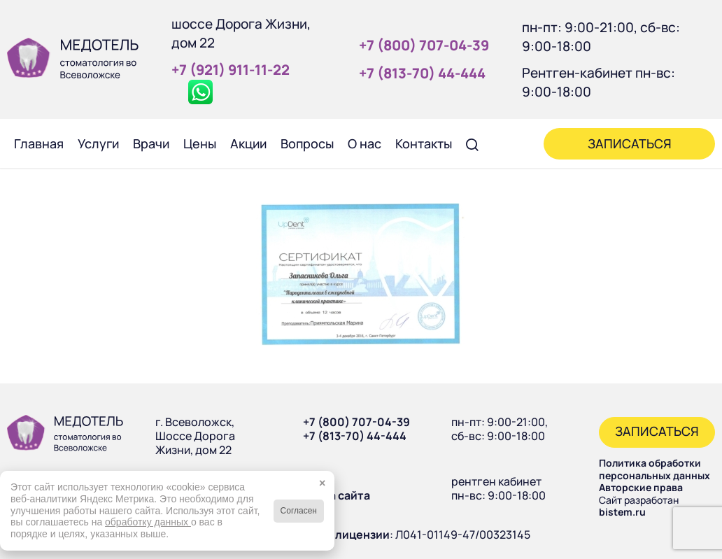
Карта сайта (336, 495)
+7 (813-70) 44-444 (354, 436)
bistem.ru (622, 511)
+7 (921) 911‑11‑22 (230, 69)
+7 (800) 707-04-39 (356, 422)
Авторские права (641, 487)
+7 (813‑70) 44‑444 (422, 73)
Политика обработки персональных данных (654, 469)
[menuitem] (39, 143)
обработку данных (148, 522)
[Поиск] (472, 143)
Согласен (299, 511)
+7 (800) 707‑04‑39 (424, 45)
